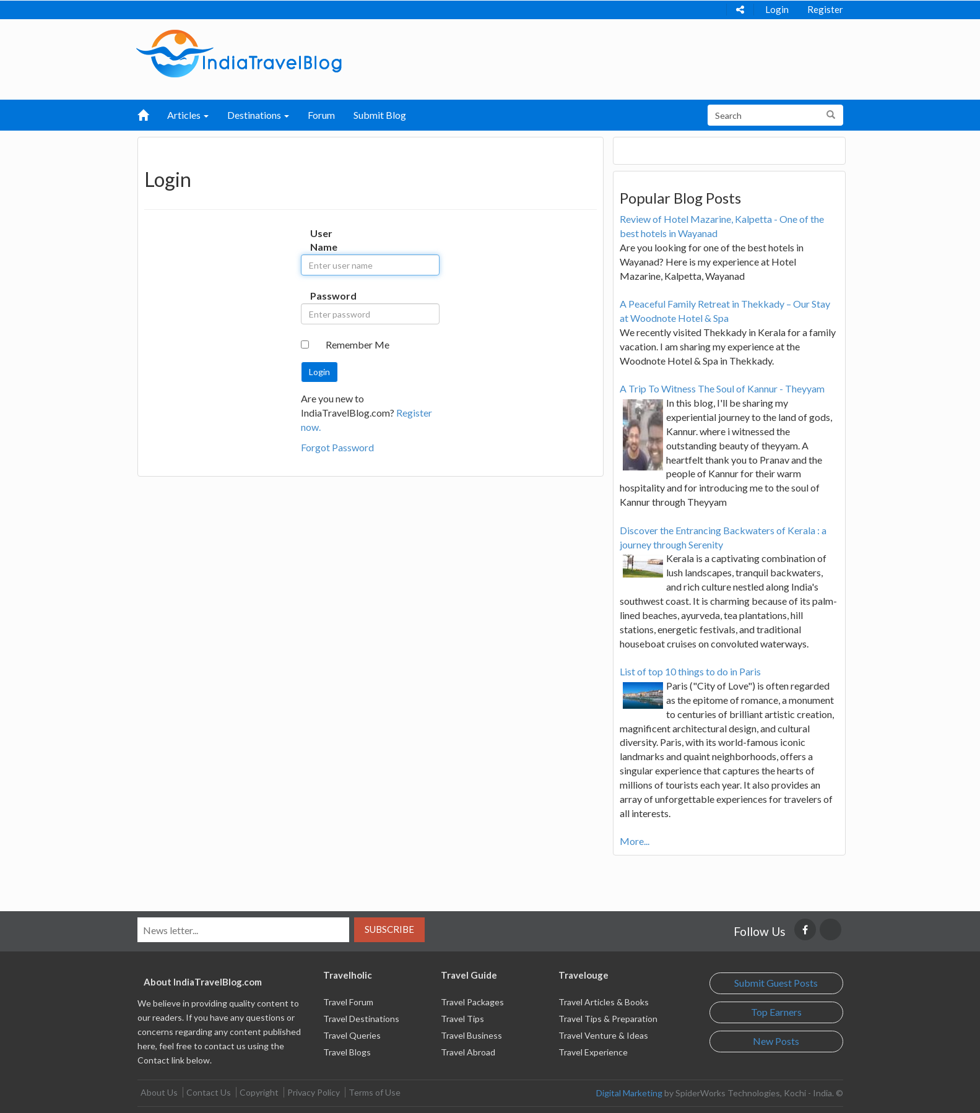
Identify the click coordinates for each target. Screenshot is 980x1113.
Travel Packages (472, 1002)
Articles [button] (188, 115)
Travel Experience (593, 1052)
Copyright (259, 1092)
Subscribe (389, 929)
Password (323, 295)
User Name (323, 240)
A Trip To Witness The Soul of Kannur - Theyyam (722, 388)
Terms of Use (375, 1092)
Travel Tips (462, 1018)
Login (777, 9)
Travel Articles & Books (603, 1002)
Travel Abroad (468, 1052)
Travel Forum (348, 1002)
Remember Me (357, 344)
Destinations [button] (258, 115)
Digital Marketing (629, 1093)
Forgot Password (337, 447)
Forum (321, 115)
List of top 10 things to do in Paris (690, 671)
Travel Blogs (347, 1052)
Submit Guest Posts (776, 983)
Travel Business (471, 1035)
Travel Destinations (361, 1018)
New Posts (776, 1041)
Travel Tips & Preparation (607, 1018)
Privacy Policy (313, 1092)
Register (825, 9)
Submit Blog (379, 115)
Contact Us (208, 1092)
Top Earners (776, 1012)
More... (634, 841)
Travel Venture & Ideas (603, 1035)
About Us (159, 1092)
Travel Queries (352, 1035)
